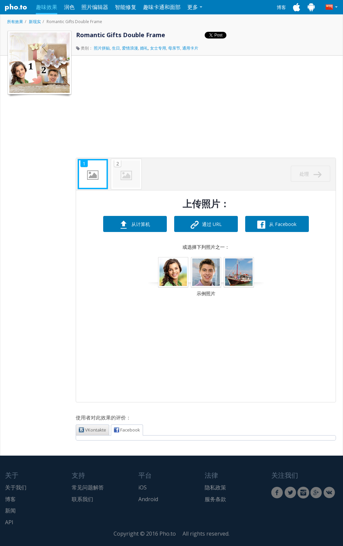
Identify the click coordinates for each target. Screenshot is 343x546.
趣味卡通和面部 (162, 7)
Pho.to (16, 7)
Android (148, 499)
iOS (142, 487)
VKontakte (92, 430)
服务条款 (215, 499)
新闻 (10, 510)
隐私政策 (215, 487)
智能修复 (125, 7)
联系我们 (82, 499)
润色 (69, 7)
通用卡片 (190, 48)
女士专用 (158, 48)
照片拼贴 (102, 48)
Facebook (127, 430)
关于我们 (15, 487)
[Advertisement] (39, 198)
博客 (281, 7)
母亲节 (174, 48)
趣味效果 (46, 7)
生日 (116, 48)
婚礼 (144, 48)
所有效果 (15, 21)
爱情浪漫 (130, 48)
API (9, 522)
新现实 (35, 21)
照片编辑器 (94, 7)
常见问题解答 (88, 487)
